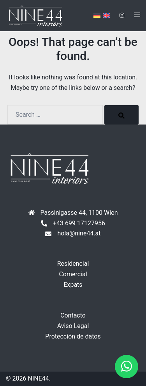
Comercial (73, 274)
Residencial (73, 263)
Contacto (73, 315)
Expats (72, 284)
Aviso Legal (73, 326)
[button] (126, 366)
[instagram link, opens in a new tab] (121, 15)
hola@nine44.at (78, 233)
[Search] (121, 115)
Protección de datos (72, 336)
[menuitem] (97, 15)
